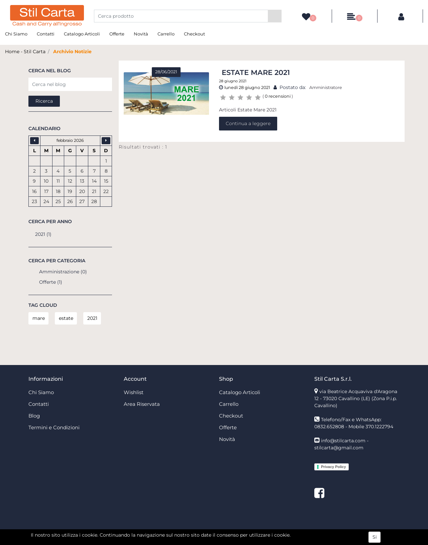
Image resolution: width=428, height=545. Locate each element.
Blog (34, 416)
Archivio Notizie (72, 52)
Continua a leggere (248, 123)
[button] (275, 16)
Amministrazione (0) (63, 272)
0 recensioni (278, 96)
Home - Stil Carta (25, 52)
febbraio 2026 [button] (70, 140)
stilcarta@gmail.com (338, 448)
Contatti (46, 33)
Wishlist (133, 392)
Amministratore (325, 87)
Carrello (166, 33)
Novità (141, 33)
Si (374, 537)
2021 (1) (43, 234)
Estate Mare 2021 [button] (256, 72)
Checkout (194, 33)
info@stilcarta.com (343, 441)
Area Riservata (142, 404)
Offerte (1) (50, 282)
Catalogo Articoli (82, 33)
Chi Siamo (16, 33)
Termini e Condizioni (54, 427)
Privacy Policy (333, 467)
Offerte (116, 33)
